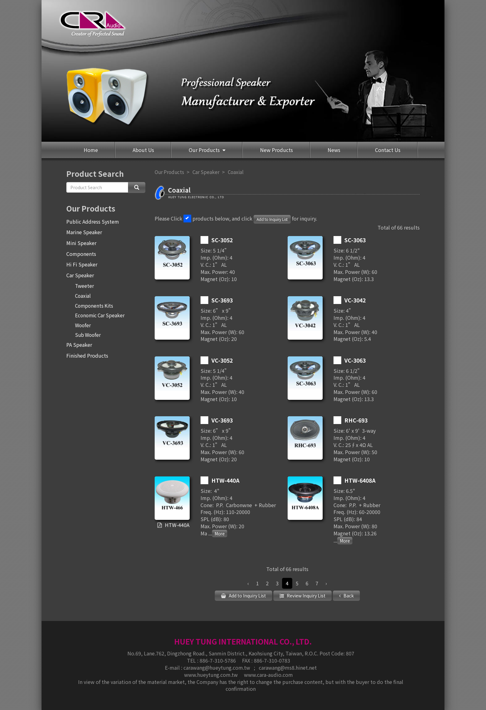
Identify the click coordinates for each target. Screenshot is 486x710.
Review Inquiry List (305, 595)
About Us (143, 150)
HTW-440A (177, 525)
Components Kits (94, 305)
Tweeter (84, 285)
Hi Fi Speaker (81, 264)
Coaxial (83, 295)
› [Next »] (326, 583)
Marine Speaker (84, 232)
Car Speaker (80, 275)
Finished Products (87, 355)
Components (81, 253)
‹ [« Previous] (248, 583)
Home (91, 150)
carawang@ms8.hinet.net (288, 667)
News (334, 150)
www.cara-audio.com (268, 674)
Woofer (83, 325)
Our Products (205, 150)
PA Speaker (79, 344)
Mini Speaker (81, 243)
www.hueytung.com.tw (211, 674)
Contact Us (387, 150)
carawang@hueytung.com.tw (217, 667)
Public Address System (92, 221)
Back (348, 595)
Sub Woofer (88, 334)
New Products (276, 150)
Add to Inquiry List (272, 219)
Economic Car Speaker (100, 315)
